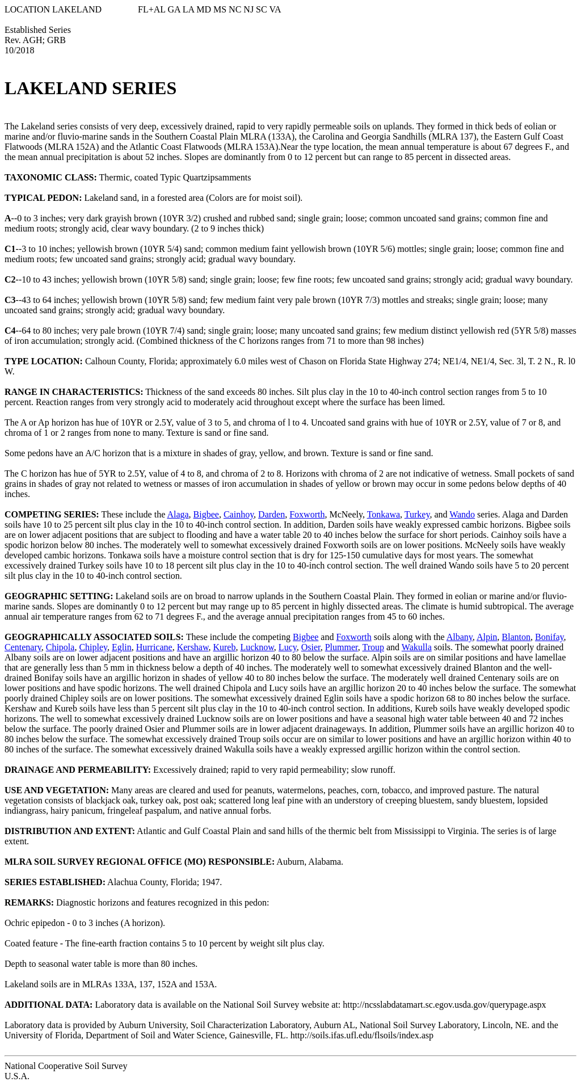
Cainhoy (239, 514)
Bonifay (549, 637)
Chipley (93, 647)
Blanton (516, 637)
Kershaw (193, 647)
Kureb (224, 647)
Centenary (23, 647)
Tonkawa (383, 514)
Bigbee (206, 514)
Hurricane (154, 647)
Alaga (177, 514)
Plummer (341, 647)
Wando (462, 514)
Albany (460, 637)
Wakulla (417, 647)
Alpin (487, 637)
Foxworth (307, 514)
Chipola (60, 647)
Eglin (122, 647)
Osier (311, 647)
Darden (271, 514)
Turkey (417, 514)
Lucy (288, 647)
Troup (373, 647)
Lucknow (256, 647)
